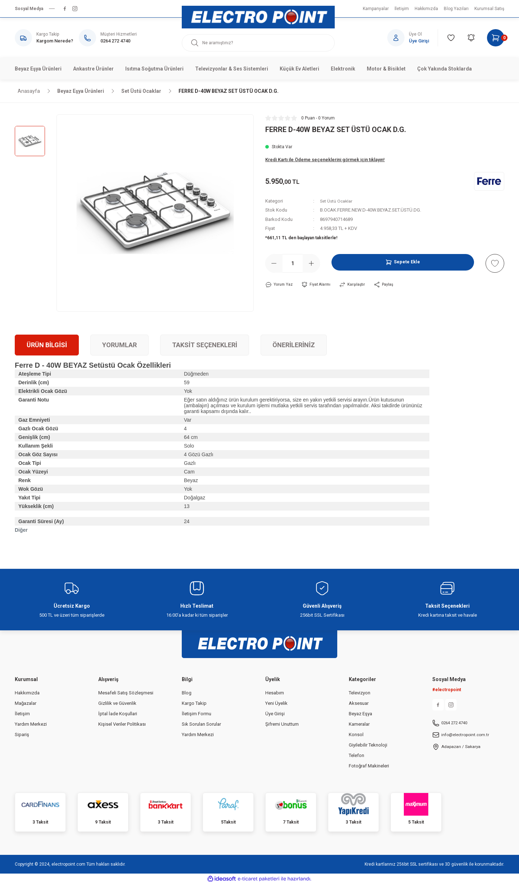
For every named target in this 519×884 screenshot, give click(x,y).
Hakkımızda (27, 692)
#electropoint (446, 689)
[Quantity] (292, 263)
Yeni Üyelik (276, 703)
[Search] (258, 42)
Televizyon (359, 692)
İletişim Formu (196, 713)
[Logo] (258, 17)
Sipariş (22, 734)
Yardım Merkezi (31, 724)
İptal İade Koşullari (117, 713)
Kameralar (359, 724)
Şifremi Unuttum (282, 724)
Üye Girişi (275, 713)
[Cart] (495, 37)
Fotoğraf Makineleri (369, 766)
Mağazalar (25, 703)
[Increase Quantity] (311, 263)
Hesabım (274, 692)
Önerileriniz (293, 345)
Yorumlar (119, 345)
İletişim (22, 713)
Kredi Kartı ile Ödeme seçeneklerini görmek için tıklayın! (325, 159)
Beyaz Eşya (360, 713)
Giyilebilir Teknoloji (368, 745)
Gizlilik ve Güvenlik (117, 703)
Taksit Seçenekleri (204, 345)
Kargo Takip (194, 703)
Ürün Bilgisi (47, 345)
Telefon (356, 755)
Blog (186, 692)
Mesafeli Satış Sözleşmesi (125, 692)
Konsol (356, 734)
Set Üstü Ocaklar (337, 201)
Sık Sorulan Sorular (201, 724)
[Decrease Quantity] (274, 263)
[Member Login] (412, 37)
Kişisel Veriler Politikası (122, 724)
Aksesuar (359, 703)
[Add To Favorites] (495, 263)
